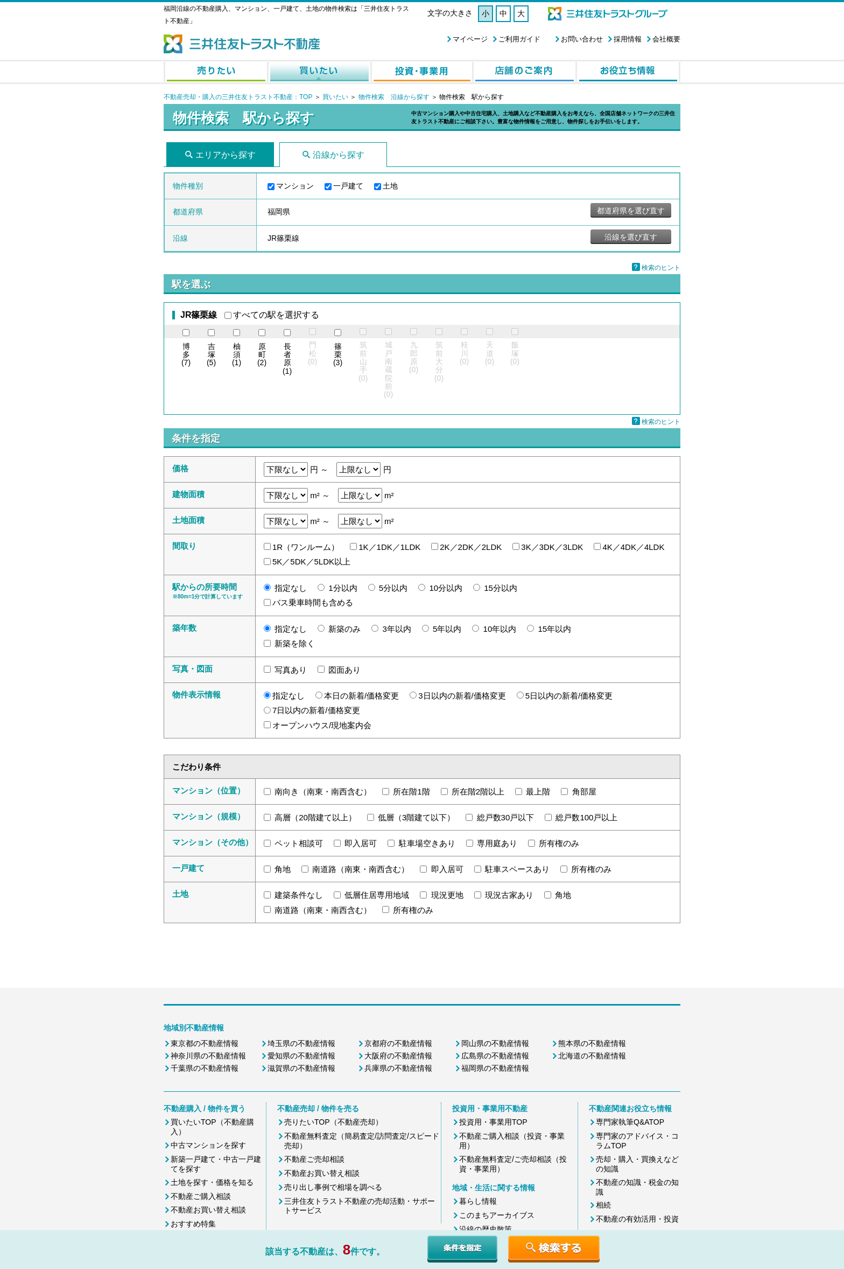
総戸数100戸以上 (586, 817)
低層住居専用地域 (376, 895)
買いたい (336, 97)
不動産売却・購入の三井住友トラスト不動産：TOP (238, 97)
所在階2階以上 (478, 791)
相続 (603, 1205)
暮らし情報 (478, 1201)
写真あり (291, 669)
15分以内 (500, 587)
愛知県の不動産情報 (301, 1055)
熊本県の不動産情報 (592, 1043)
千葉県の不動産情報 (204, 1068)
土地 (390, 186)
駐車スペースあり (517, 869)
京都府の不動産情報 (398, 1043)
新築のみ (344, 628)
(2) (261, 355)
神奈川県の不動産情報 (208, 1055)
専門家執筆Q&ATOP (630, 1122)
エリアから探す (225, 154)
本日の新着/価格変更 (361, 695)
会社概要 (666, 39)
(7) (186, 355)
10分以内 (445, 587)
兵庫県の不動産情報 (398, 1068)
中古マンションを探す (208, 1145)
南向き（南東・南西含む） (323, 791)
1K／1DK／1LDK (389, 547)
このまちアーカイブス (496, 1215)
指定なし (291, 587)
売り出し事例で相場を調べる (333, 1187)
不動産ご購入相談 (201, 1196)
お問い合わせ (582, 39)
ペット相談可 (299, 843)
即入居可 (360, 843)
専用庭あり (497, 843)
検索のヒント (661, 267)
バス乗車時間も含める (312, 602)
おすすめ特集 (193, 1223)
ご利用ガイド (519, 39)
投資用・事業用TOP (493, 1122)
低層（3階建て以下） (416, 817)
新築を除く (295, 643)
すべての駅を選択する (276, 314)
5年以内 (447, 628)
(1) (236, 355)
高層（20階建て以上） (315, 817)
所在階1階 (411, 791)
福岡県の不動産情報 (495, 1068)
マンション (295, 186)
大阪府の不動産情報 (398, 1055)
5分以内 (393, 587)
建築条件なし (299, 895)
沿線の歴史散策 (485, 1229)
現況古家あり (509, 895)
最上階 (538, 791)
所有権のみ (559, 843)
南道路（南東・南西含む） (360, 869)
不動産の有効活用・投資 (637, 1219)
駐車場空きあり (427, 843)
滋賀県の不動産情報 (301, 1068)
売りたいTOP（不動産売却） (333, 1122)
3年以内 (397, 628)
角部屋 (584, 791)
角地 (283, 869)
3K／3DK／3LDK (552, 547)
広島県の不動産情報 (495, 1055)
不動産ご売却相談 (314, 1159)
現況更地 (447, 895)
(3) (337, 355)
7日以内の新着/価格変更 (316, 710)
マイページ (470, 39)
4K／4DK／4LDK (633, 547)
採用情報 (628, 39)
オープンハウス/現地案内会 (321, 725)
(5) (211, 355)
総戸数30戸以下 (505, 817)
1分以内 (342, 587)
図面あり (344, 669)
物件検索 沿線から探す (394, 97)
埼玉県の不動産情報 (301, 1043)
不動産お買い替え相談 (208, 1209)
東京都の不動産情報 (204, 1043)
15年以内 (554, 628)
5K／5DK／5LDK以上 (311, 561)
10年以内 (500, 628)
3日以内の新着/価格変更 (462, 695)
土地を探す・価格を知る (212, 1182)
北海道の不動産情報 (592, 1055)
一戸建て (348, 186)
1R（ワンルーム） (305, 547)
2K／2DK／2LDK (471, 547)
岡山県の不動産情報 (495, 1043)
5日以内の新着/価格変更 (569, 695)
